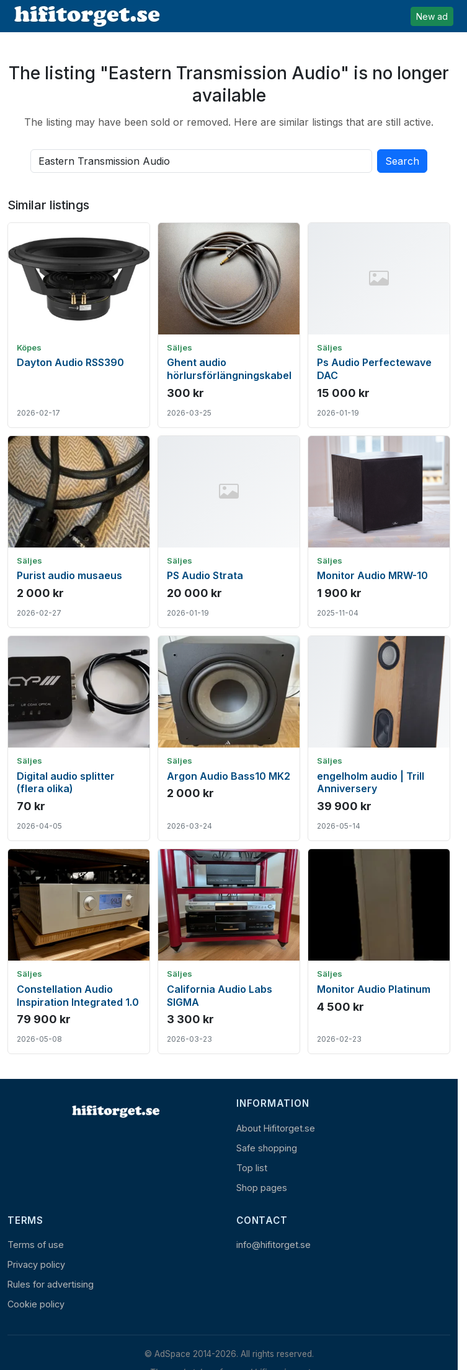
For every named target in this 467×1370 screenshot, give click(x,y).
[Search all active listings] (201, 161)
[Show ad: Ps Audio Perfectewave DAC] (379, 325)
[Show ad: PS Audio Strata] (229, 531)
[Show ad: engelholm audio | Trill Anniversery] (379, 738)
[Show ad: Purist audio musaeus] (78, 531)
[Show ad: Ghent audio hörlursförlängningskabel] (229, 325)
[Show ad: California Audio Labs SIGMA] (229, 951)
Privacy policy (36, 1264)
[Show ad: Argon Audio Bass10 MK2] (229, 738)
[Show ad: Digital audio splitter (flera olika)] (78, 738)
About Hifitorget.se (275, 1128)
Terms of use (35, 1244)
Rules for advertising (50, 1284)
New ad (432, 16)
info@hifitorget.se (273, 1244)
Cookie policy (35, 1304)
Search (402, 161)
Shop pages (261, 1187)
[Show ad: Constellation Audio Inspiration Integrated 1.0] (78, 951)
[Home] (114, 1111)
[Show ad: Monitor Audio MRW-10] (379, 531)
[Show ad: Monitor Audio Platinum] (379, 951)
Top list (251, 1168)
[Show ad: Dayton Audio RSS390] (78, 325)
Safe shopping (266, 1148)
